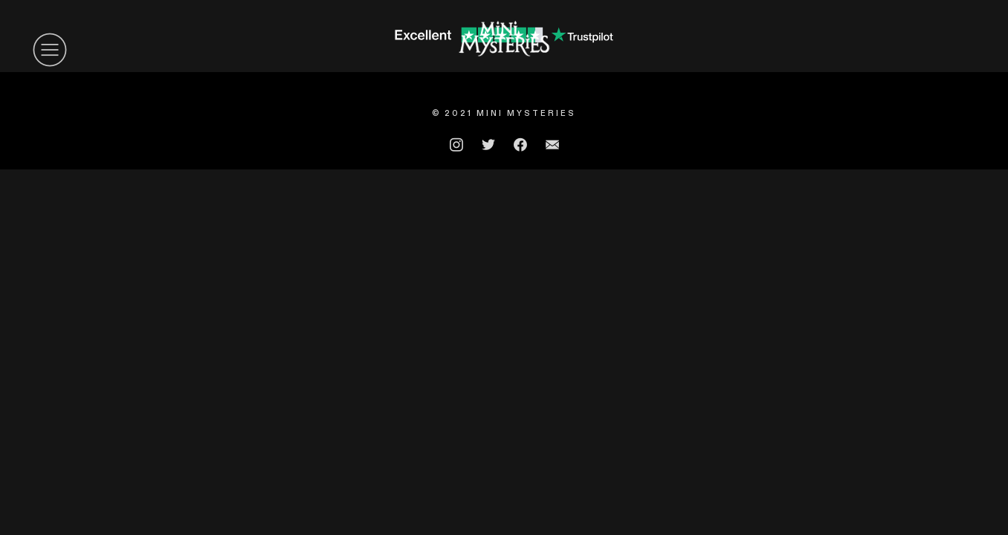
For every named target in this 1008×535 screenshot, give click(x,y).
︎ (456, 144)
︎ (488, 144)
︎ (552, 144)
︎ (49, 49)
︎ (520, 144)
